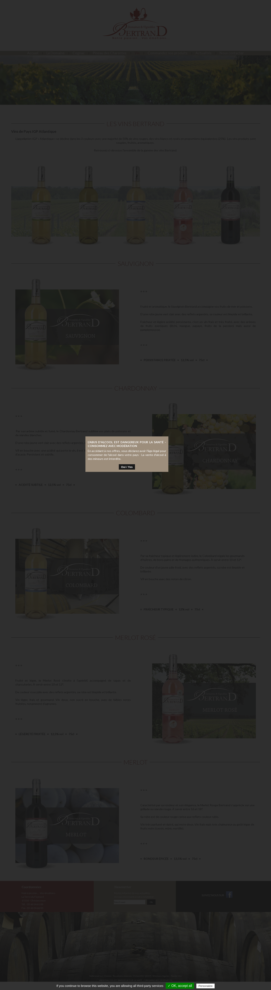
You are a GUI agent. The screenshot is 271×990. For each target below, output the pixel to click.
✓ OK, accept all (180, 986)
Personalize (205, 986)
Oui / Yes (135, 511)
